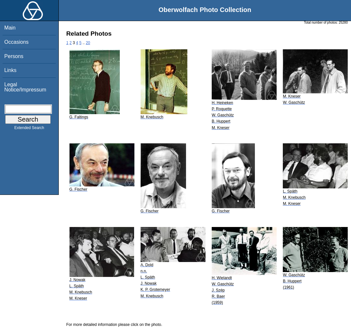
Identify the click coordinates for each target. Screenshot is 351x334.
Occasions (16, 42)
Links (10, 70)
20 (88, 43)
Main (10, 27)
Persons (13, 56)
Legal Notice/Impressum (25, 87)
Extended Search (29, 129)
